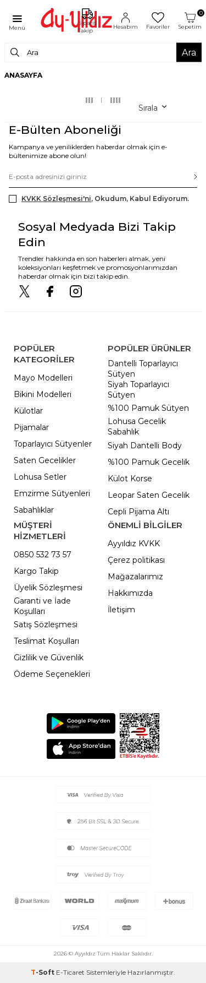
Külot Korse (130, 479)
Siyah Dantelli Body (145, 445)
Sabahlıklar (34, 510)
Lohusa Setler (40, 477)
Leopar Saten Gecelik (149, 495)
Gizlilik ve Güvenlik (48, 657)
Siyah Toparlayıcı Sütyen (138, 389)
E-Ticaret (70, 972)
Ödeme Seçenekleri (52, 674)
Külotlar (28, 411)
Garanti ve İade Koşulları (42, 606)
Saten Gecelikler (45, 460)
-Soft (43, 972)
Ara (189, 52)
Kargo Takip (36, 571)
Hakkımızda (130, 593)
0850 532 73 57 (42, 555)
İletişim (121, 610)
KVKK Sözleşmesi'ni (56, 198)
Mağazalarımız (135, 577)
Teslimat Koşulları (46, 641)
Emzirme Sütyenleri (52, 493)
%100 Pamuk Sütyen (148, 408)
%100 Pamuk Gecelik (149, 462)
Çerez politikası (136, 560)
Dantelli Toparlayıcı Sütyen (143, 369)
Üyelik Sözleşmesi (48, 588)
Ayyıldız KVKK (134, 543)
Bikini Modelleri (42, 394)
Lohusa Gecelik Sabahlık (137, 426)
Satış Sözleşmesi (45, 624)
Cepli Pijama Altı (138, 512)
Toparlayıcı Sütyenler (53, 444)
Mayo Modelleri (43, 378)
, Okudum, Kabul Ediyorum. (99, 198)
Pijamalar (31, 427)
